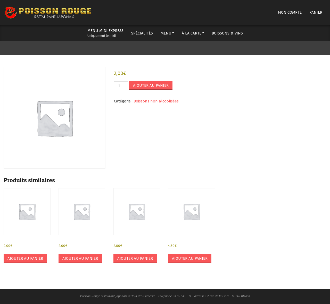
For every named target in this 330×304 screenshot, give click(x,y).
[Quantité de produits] (121, 85)
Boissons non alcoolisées (156, 101)
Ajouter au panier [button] (25, 258)
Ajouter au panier (151, 85)
